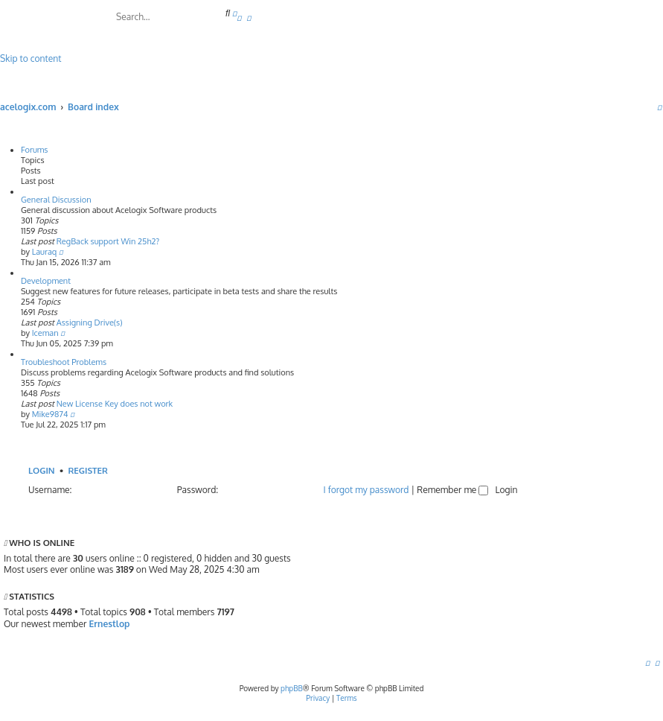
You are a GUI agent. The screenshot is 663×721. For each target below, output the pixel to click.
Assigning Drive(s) (90, 322)
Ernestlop (109, 623)
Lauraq (44, 252)
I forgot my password (366, 489)
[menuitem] (239, 17)
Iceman (45, 333)
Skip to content (30, 58)
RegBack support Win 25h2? (108, 241)
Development (46, 281)
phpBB (292, 688)
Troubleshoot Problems (63, 362)
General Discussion (56, 199)
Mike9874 (50, 414)
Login (41, 470)
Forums (34, 149)
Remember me (452, 489)
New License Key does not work (115, 403)
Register (87, 470)
